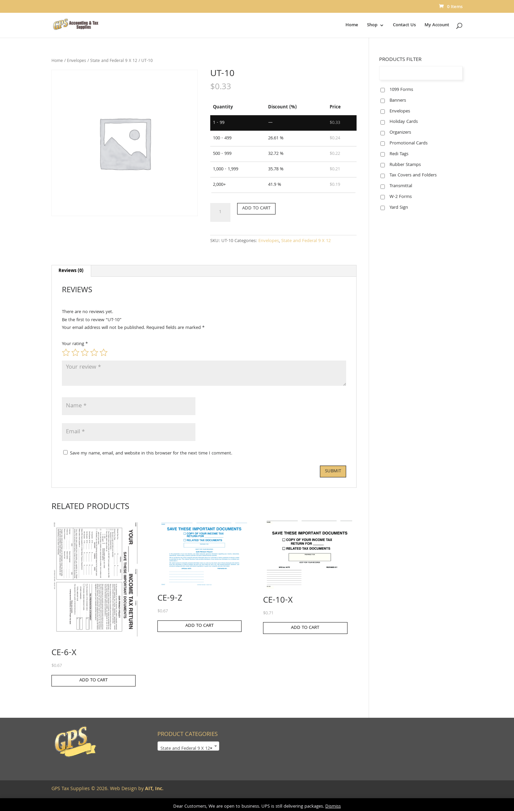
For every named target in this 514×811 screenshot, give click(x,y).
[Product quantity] (220, 212)
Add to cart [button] (93, 680)
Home (351, 26)
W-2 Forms (401, 197)
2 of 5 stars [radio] (75, 352)
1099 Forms (401, 90)
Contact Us (404, 26)
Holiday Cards (404, 122)
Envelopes (76, 61)
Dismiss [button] (333, 806)
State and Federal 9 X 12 (113, 61)
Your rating (75, 344)
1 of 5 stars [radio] (66, 352)
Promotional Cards (409, 143)
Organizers (400, 132)
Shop (372, 26)
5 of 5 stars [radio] (104, 352)
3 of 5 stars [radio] (85, 352)
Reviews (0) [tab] (71, 271)
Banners (398, 100)
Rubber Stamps (405, 165)
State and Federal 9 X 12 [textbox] (186, 748)
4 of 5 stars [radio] (94, 352)
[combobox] (188, 746)
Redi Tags (399, 154)
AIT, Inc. (153, 789)
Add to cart (256, 208)
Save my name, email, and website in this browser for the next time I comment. (151, 453)
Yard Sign (399, 207)
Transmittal (401, 186)
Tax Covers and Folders (413, 175)
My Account (437, 26)
